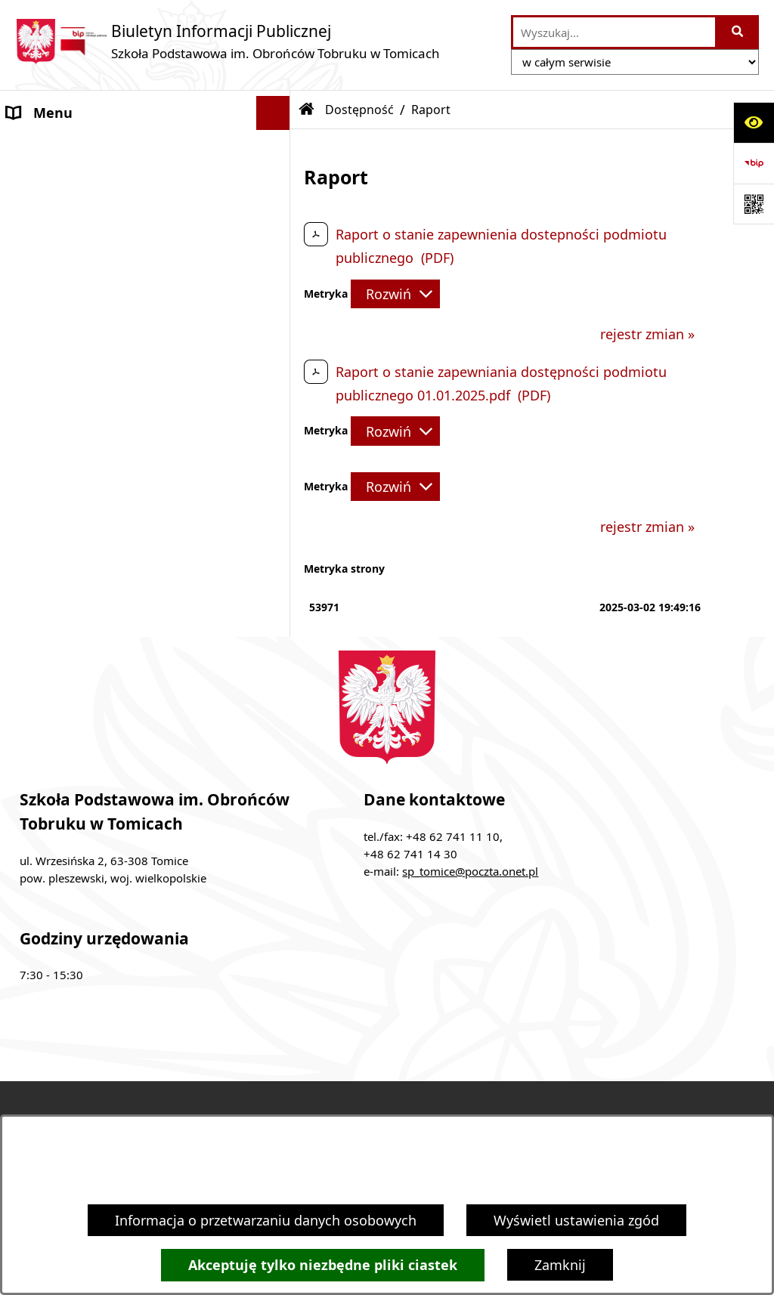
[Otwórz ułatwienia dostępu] (753, 122)
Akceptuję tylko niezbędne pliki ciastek (322, 1265)
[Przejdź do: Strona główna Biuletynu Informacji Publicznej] (307, 109)
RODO (26, 317)
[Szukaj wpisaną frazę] (738, 32)
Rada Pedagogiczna (69, 181)
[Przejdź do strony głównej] (227, 41)
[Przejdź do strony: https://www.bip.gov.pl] (753, 163)
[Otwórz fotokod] (753, 204)
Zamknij (560, 1265)
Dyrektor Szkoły (57, 147)
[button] (276, 147)
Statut (26, 215)
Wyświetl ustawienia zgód (576, 1220)
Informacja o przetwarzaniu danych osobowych (265, 1220)
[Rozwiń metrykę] (395, 294)
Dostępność (45, 351)
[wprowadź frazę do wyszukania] (614, 32)
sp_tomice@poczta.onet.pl (470, 871)
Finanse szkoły (53, 249)
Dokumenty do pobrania (85, 283)
